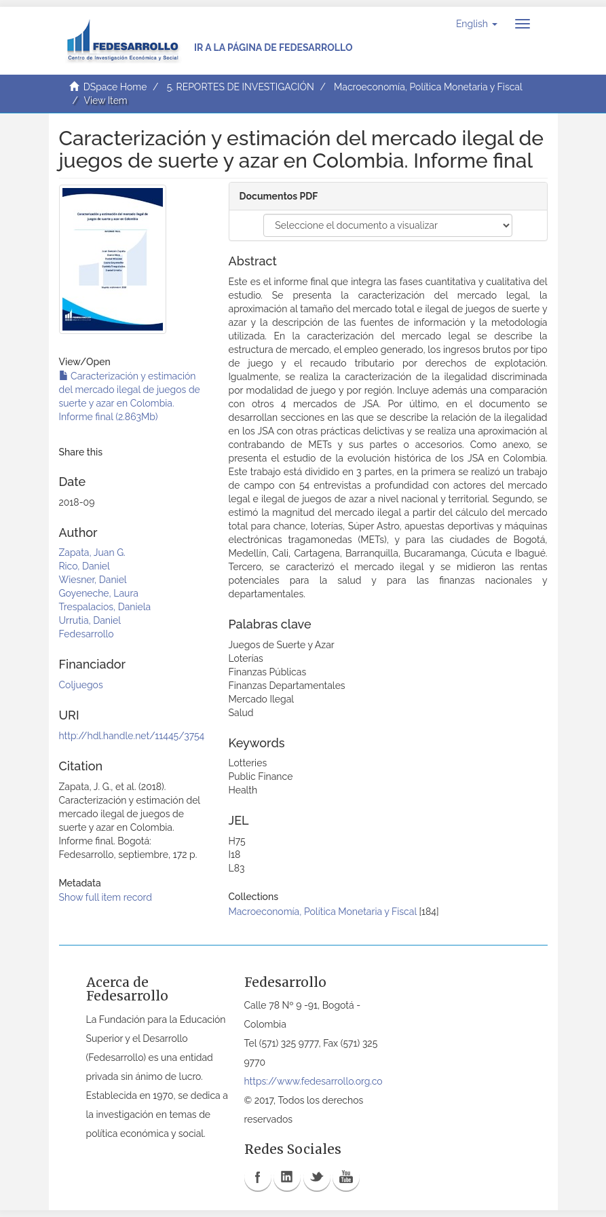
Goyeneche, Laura (98, 593)
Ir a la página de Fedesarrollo (273, 47)
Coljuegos (81, 684)
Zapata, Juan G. (92, 552)
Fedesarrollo (86, 634)
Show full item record (106, 897)
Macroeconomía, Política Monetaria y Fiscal (428, 86)
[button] (477, 24)
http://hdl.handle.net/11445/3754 (132, 735)
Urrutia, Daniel (90, 620)
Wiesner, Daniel (93, 579)
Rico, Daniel (84, 566)
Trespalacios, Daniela (105, 606)
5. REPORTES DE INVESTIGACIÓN (240, 86)
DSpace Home (115, 86)
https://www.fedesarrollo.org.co (313, 1081)
